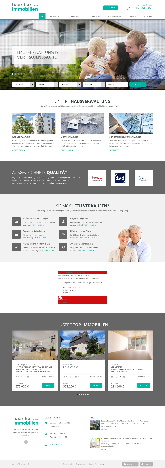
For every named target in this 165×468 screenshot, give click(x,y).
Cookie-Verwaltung (96, 464)
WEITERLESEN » (38, 225)
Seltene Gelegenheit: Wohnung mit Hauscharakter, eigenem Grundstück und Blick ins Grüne (33, 369)
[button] (130, 464)
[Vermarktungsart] (23, 84)
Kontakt (148, 16)
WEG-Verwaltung (21, 137)
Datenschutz (68, 464)
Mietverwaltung (69, 137)
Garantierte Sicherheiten (34, 231)
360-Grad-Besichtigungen (81, 244)
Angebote (55, 16)
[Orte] (70, 84)
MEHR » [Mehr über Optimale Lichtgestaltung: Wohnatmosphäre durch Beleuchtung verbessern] (104, 449)
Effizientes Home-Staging (81, 231)
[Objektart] (47, 84)
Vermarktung (74, 16)
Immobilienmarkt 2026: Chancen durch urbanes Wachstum (124, 421)
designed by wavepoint (20, 464)
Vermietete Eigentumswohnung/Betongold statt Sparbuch (128, 369)
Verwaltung (94, 16)
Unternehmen (115, 16)
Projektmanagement (79, 218)
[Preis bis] (94, 84)
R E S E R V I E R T (70, 367)
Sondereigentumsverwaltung (125, 137)
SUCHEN (137, 84)
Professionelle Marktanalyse (35, 218)
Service (133, 16)
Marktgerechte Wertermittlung (36, 244)
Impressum (80, 464)
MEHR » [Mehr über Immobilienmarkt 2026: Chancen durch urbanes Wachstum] (104, 429)
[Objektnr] (117, 84)
